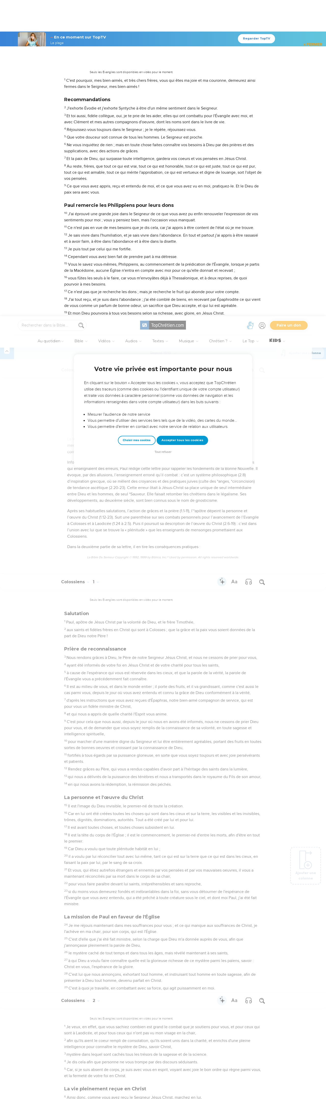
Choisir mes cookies (137, 124)
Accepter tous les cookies (182, 124)
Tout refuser (163, 136)
